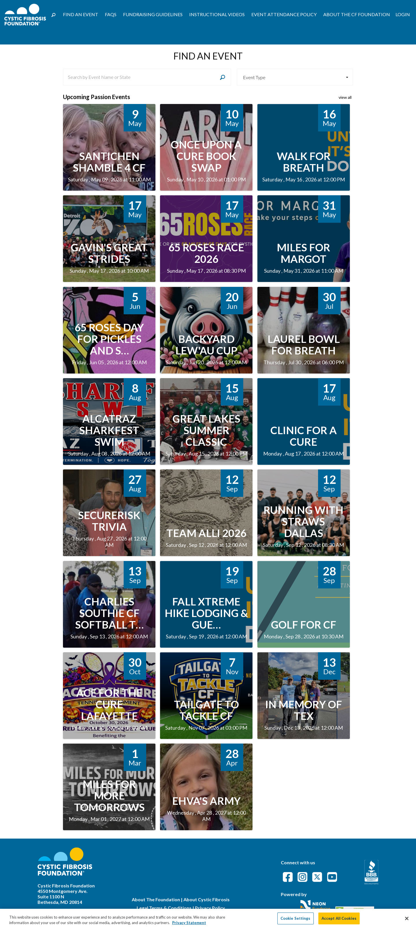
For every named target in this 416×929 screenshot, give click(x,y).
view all (345, 97)
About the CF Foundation (356, 14)
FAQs (110, 14)
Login (402, 14)
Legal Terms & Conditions (164, 908)
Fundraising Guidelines (153, 14)
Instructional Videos (217, 14)
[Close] (406, 921)
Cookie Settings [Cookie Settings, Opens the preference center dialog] (296, 921)
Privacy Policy (210, 908)
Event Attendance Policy (284, 14)
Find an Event (80, 14)
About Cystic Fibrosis (206, 899)
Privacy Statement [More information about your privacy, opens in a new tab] (189, 925)
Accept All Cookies (339, 921)
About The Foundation (156, 899)
